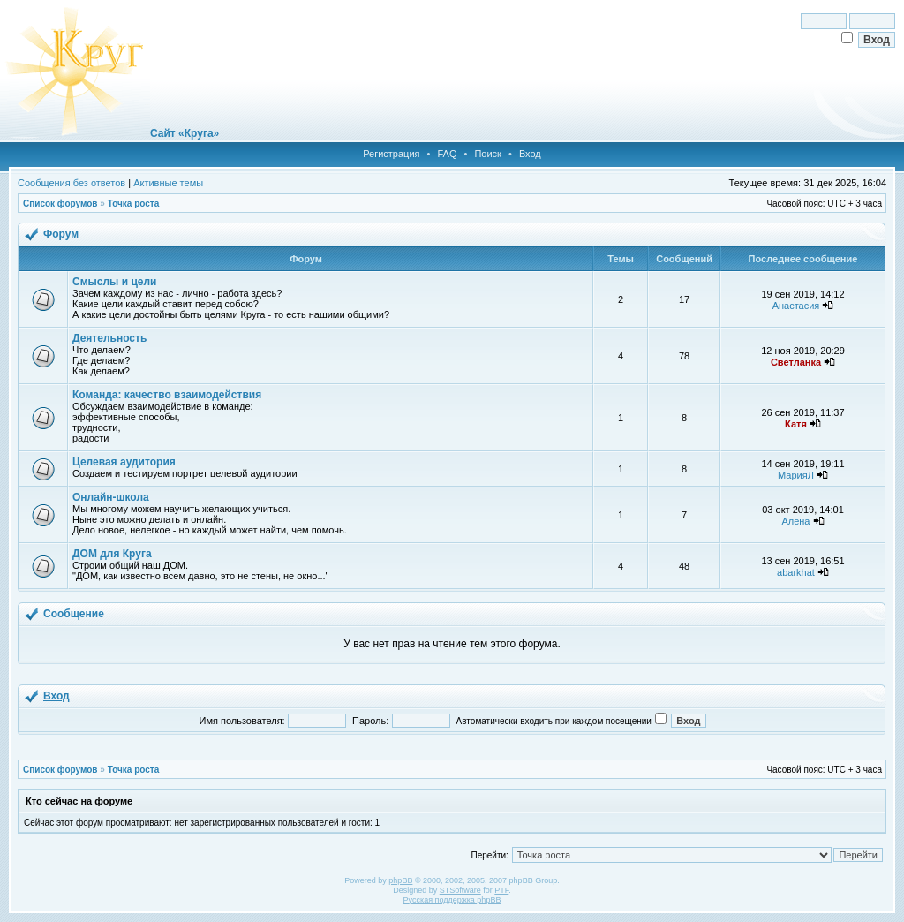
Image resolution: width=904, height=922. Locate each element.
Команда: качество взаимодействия (166, 395)
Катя (796, 424)
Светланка (796, 362)
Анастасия (796, 305)
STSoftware (460, 890)
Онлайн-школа (110, 497)
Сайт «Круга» (184, 133)
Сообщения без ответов (71, 183)
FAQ (446, 153)
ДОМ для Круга (112, 554)
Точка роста (134, 203)
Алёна (795, 521)
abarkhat (796, 572)
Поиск (487, 153)
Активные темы (168, 183)
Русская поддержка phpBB (452, 900)
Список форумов (60, 203)
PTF (501, 890)
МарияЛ (796, 475)
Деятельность (109, 338)
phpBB (400, 880)
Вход (530, 153)
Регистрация (391, 153)
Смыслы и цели (114, 282)
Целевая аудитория (124, 462)
